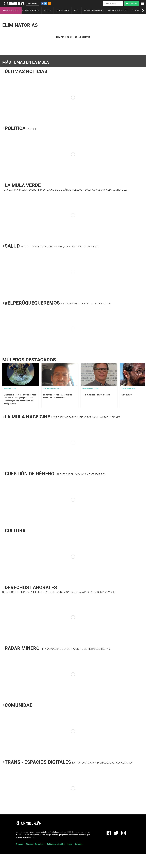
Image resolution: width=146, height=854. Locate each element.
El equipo (19, 844)
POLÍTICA (47, 10)
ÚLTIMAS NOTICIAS (31, 10)
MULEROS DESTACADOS (117, 10)
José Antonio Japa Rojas (52, 388)
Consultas (78, 844)
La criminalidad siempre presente (96, 395)
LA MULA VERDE (62, 10)
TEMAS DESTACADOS (10, 10)
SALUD (76, 10)
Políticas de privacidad (55, 844)
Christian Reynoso (128, 388)
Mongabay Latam (10, 388)
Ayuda (69, 844)
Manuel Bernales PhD (90, 388)
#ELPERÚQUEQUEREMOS (93, 10)
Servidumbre (127, 395)
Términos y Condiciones (35, 844)
